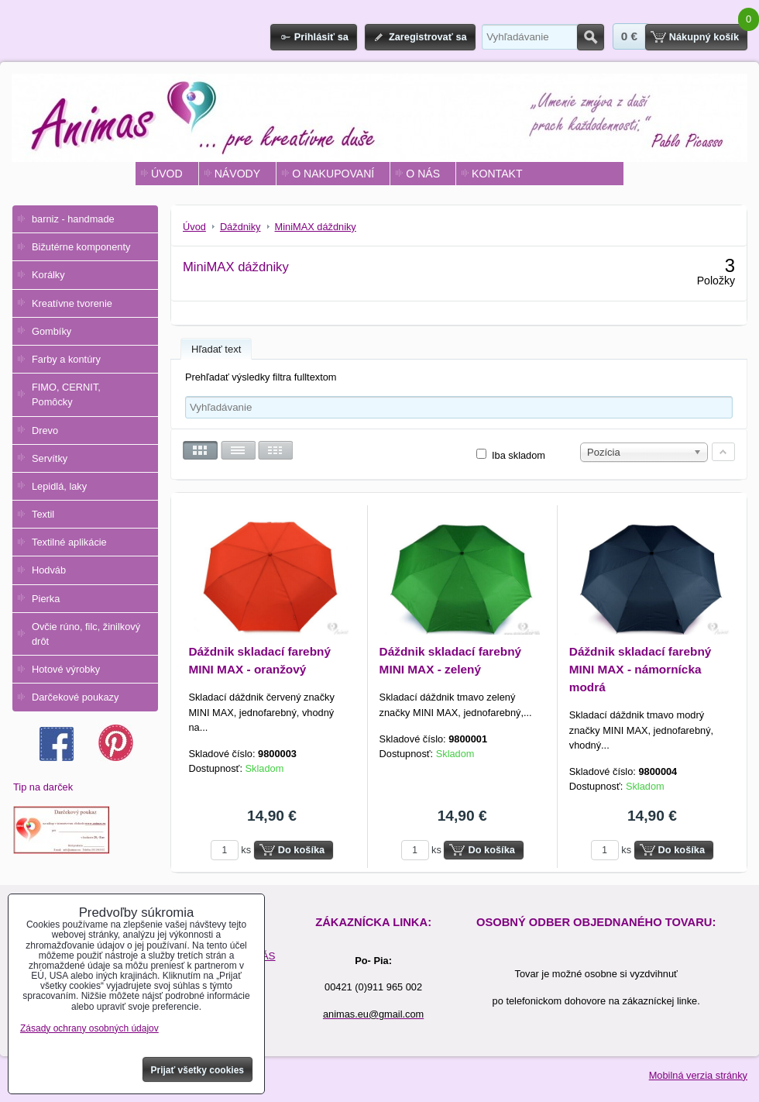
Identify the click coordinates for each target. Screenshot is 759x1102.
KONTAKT (497, 173)
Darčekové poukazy (75, 697)
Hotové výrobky (66, 669)
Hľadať (590, 37)
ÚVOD (167, 173)
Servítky (49, 458)
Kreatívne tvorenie (72, 303)
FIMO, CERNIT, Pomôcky (66, 394)
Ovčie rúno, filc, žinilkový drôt (86, 634)
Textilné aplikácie (69, 542)
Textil (43, 514)
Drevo (45, 430)
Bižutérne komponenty (81, 247)
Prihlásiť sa (321, 37)
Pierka (46, 598)
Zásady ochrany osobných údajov (89, 1028)
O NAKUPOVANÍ (333, 173)
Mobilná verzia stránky (698, 1075)
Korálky (48, 275)
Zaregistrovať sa (428, 37)
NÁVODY (237, 173)
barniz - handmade (73, 219)
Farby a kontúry (66, 359)
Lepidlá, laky (59, 486)
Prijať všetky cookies (198, 1070)
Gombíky (51, 331)
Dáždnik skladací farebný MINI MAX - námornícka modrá (640, 669)
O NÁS (423, 173)
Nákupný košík (704, 37)
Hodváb (49, 570)
